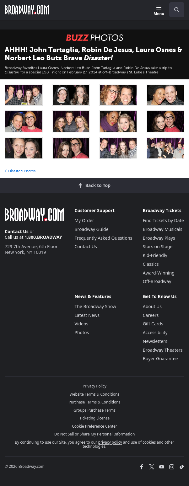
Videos (81, 324)
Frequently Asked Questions (103, 238)
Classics (151, 264)
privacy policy (110, 442)
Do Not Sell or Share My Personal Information (94, 434)
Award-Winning (159, 273)
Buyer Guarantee (160, 358)
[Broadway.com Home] (27, 9)
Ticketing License (94, 418)
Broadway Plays (159, 238)
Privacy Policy (94, 386)
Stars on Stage (158, 246)
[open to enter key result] (176, 9)
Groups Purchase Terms (94, 410)
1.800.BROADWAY (43, 237)
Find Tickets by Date (163, 220)
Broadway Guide (91, 229)
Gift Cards (153, 324)
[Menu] (159, 11)
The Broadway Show (95, 306)
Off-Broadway (157, 281)
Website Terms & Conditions (94, 394)
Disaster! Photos (20, 171)
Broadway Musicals (162, 229)
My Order (84, 220)
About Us (152, 306)
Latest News (87, 315)
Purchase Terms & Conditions (94, 402)
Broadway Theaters (163, 350)
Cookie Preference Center (94, 426)
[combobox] (174, 9)
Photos (81, 332)
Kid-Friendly (155, 255)
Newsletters (155, 341)
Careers (151, 315)
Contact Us (17, 231)
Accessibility (155, 332)
